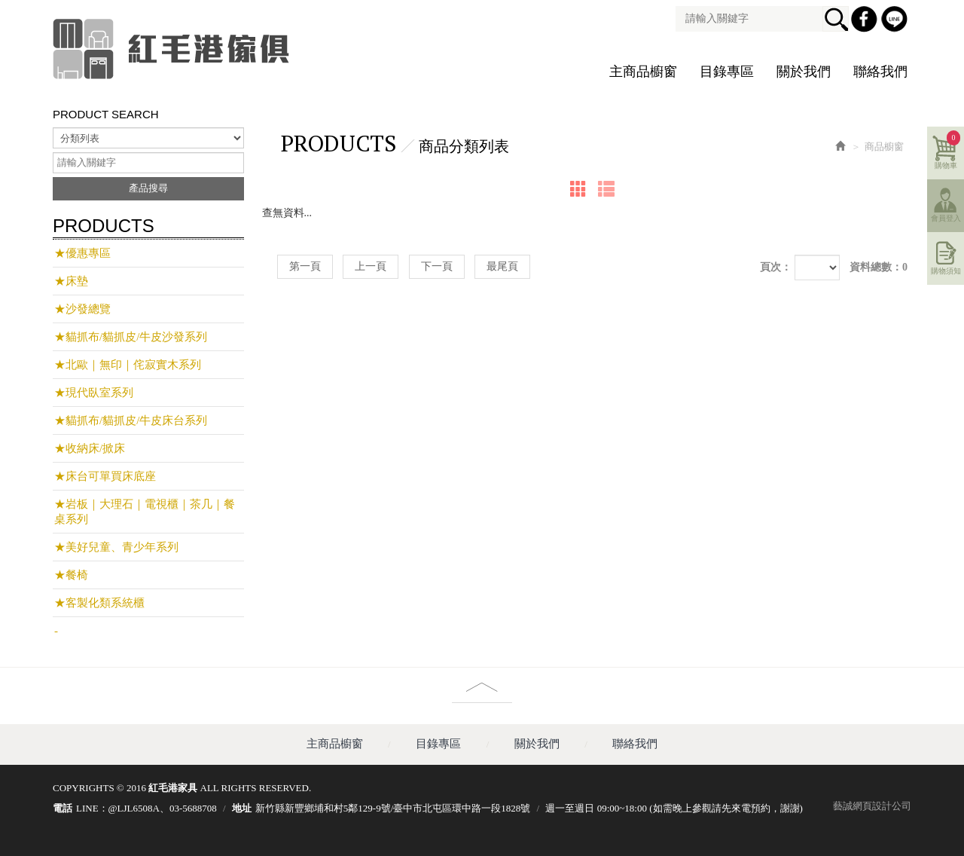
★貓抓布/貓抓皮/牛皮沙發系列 (130, 337)
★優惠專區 (82, 253)
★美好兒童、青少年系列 (116, 547)
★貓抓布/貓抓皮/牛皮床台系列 (130, 420)
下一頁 (437, 266)
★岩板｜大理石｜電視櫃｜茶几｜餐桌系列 (144, 511)
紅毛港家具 (173, 49)
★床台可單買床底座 (105, 476)
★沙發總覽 (82, 309)
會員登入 (946, 218)
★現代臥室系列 (93, 393)
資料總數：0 (879, 267)
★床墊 (71, 281)
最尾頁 (502, 266)
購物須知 (946, 271)
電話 (62, 808)
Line (896, 21)
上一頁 (370, 266)
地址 (242, 808)
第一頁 (305, 266)
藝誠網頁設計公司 (872, 806)
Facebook (866, 21)
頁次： (776, 267)
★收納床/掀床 (89, 448)
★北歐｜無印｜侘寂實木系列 (127, 365)
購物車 (948, 150)
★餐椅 (71, 575)
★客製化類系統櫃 (99, 603)
